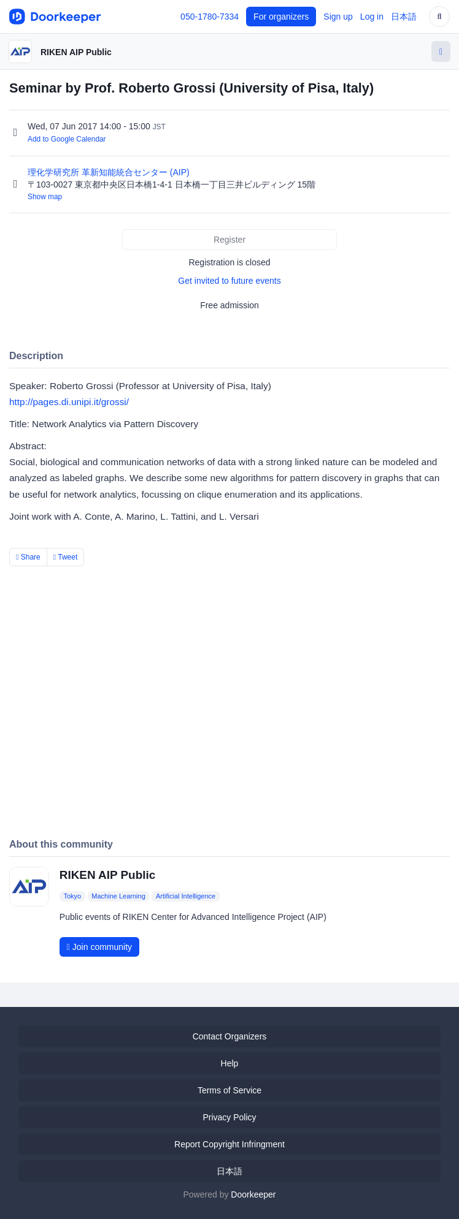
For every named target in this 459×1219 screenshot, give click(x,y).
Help (230, 1063)
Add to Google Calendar (67, 139)
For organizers (281, 16)
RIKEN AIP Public (76, 52)
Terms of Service (229, 1090)
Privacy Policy (229, 1117)
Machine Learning (118, 896)
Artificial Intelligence (185, 896)
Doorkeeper (253, 1194)
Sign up (337, 16)
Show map (45, 196)
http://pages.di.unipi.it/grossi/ (69, 402)
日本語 (404, 16)
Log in (372, 16)
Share (28, 557)
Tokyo (72, 896)
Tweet (65, 557)
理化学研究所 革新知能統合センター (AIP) (110, 172)
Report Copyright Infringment (229, 1144)
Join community (99, 947)
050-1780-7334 (209, 16)
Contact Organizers (230, 1036)
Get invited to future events (229, 281)
